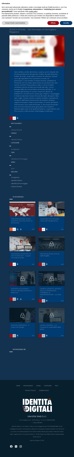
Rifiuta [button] (53, 23)
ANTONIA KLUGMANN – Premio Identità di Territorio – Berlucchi (22, 291)
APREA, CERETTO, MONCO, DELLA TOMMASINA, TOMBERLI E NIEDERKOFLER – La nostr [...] (50, 292)
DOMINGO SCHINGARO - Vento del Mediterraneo (50, 220)
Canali (38, 385)
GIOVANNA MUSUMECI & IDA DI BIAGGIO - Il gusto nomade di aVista (21, 256)
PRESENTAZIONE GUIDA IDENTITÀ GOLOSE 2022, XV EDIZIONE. (22, 221)
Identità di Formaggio (19, 183)
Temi (56, 385)
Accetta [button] (66, 23)
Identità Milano (16, 180)
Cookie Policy (44, 390)
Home (18, 385)
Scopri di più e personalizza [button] (15, 23)
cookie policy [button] (33, 11)
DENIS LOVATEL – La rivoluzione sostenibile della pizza (50, 327)
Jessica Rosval (16, 186)
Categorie (48, 385)
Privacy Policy (30, 390)
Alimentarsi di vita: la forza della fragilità (49, 255)
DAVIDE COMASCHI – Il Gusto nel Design (20, 326)
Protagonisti (28, 385)
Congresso (15, 177)
